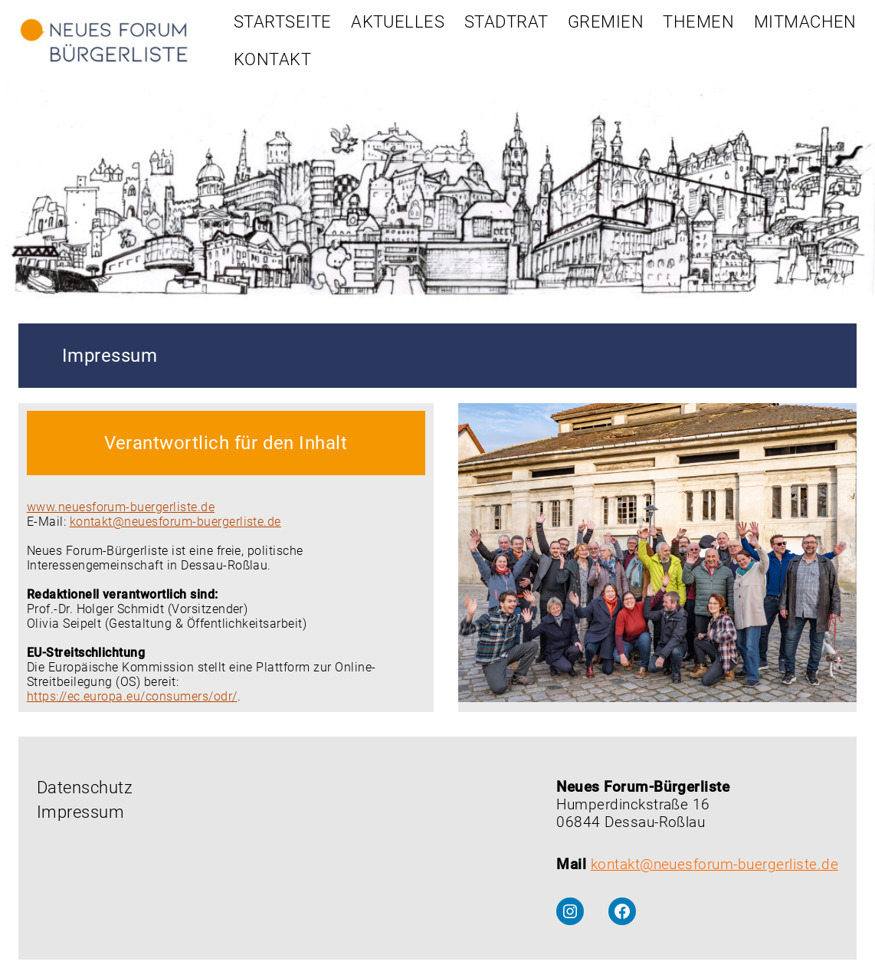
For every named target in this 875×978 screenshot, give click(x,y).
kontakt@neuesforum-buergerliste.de (175, 521)
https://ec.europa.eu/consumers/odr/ (132, 696)
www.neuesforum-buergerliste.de (121, 507)
